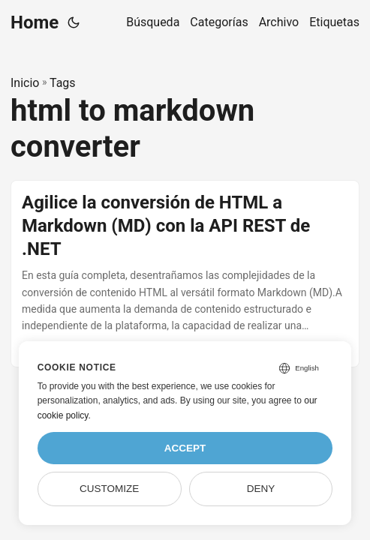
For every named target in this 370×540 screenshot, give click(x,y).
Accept (185, 448)
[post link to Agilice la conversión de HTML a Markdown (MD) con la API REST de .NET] (185, 274)
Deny (261, 488)
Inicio (25, 83)
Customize (109, 488)
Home (35, 22)
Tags (63, 83)
